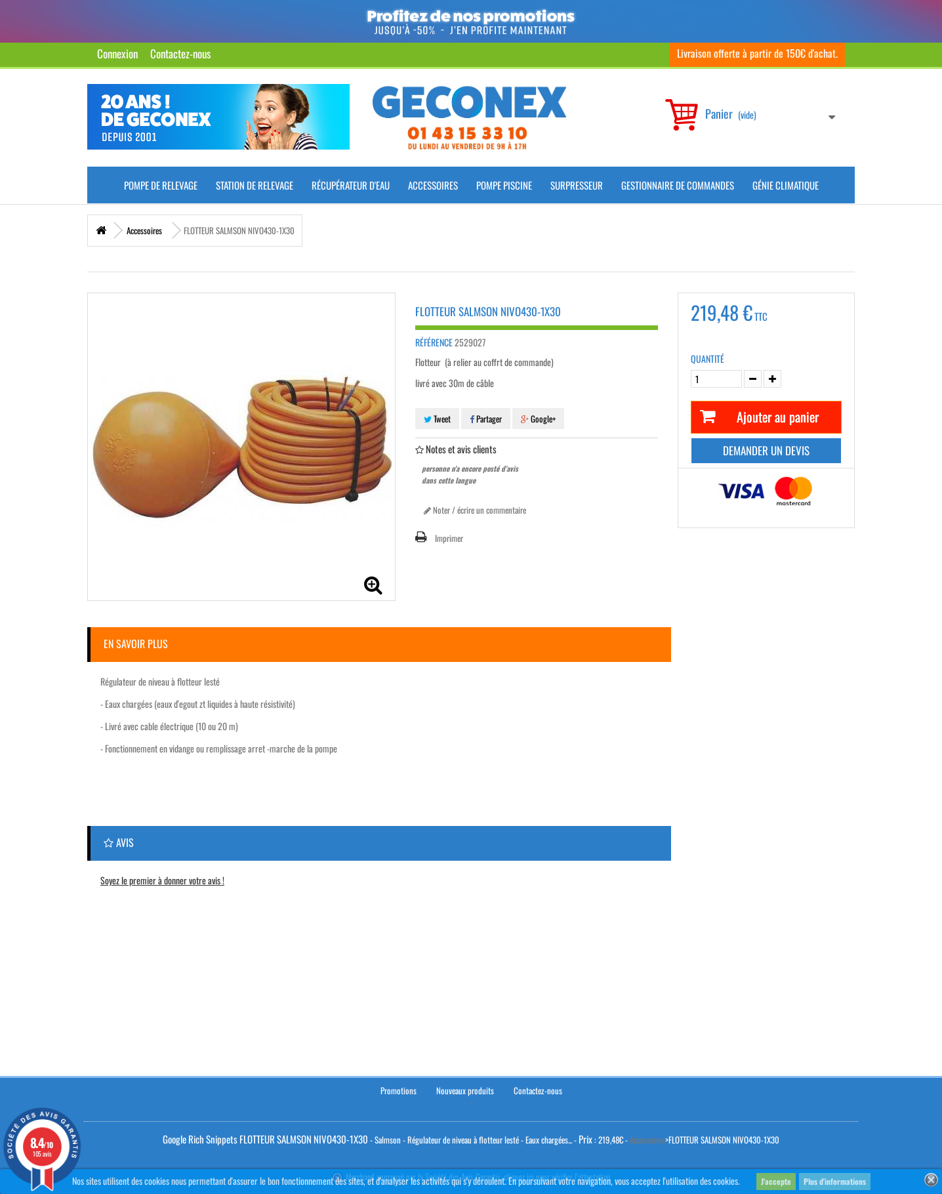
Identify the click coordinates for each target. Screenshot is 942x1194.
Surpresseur (576, 185)
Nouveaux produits (465, 1090)
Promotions (398, 1090)
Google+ (538, 418)
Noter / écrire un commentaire (475, 509)
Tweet (437, 418)
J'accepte (776, 1181)
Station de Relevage (254, 185)
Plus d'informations (835, 1181)
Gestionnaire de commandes (677, 185)
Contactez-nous (180, 53)
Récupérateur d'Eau (351, 185)
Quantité (707, 358)
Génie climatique (785, 185)
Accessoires (433, 185)
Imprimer (449, 538)
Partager (486, 418)
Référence (434, 342)
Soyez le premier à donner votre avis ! (162, 880)
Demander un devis (766, 450)
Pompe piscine (504, 185)
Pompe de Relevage (160, 185)
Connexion (117, 53)
